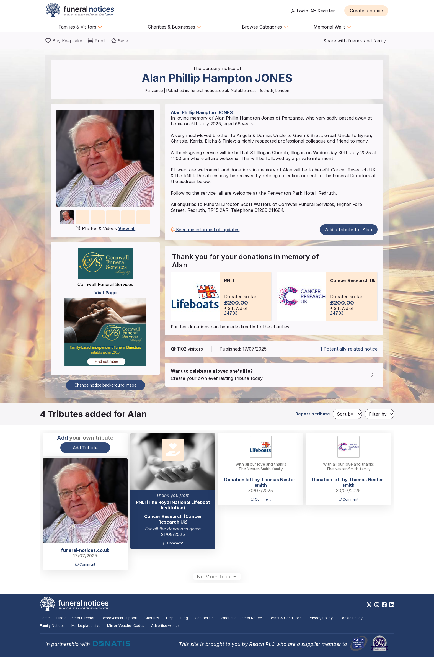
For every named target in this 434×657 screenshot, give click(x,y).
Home (45, 618)
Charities (151, 618)
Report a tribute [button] (312, 413)
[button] (366, 10)
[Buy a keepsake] (63, 40)
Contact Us (204, 618)
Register (323, 11)
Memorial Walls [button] (333, 27)
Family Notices (52, 625)
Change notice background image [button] (105, 385)
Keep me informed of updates (205, 229)
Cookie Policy (351, 618)
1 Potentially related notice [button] (349, 349)
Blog (184, 618)
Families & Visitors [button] (80, 27)
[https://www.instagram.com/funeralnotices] (376, 604)
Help (170, 618)
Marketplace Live (85, 625)
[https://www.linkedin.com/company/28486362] (391, 604)
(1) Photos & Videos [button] (105, 228)
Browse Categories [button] (265, 27)
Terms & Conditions (285, 618)
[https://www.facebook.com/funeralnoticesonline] (384, 604)
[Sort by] (347, 414)
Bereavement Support (120, 618)
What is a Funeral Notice (241, 618)
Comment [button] (173, 543)
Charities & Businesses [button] (174, 27)
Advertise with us (165, 625)
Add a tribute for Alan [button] (348, 229)
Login (299, 11)
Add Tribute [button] (85, 447)
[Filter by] (379, 414)
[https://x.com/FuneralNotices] (369, 604)
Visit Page (105, 292)
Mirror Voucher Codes (125, 625)
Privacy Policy (321, 618)
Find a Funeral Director (75, 618)
